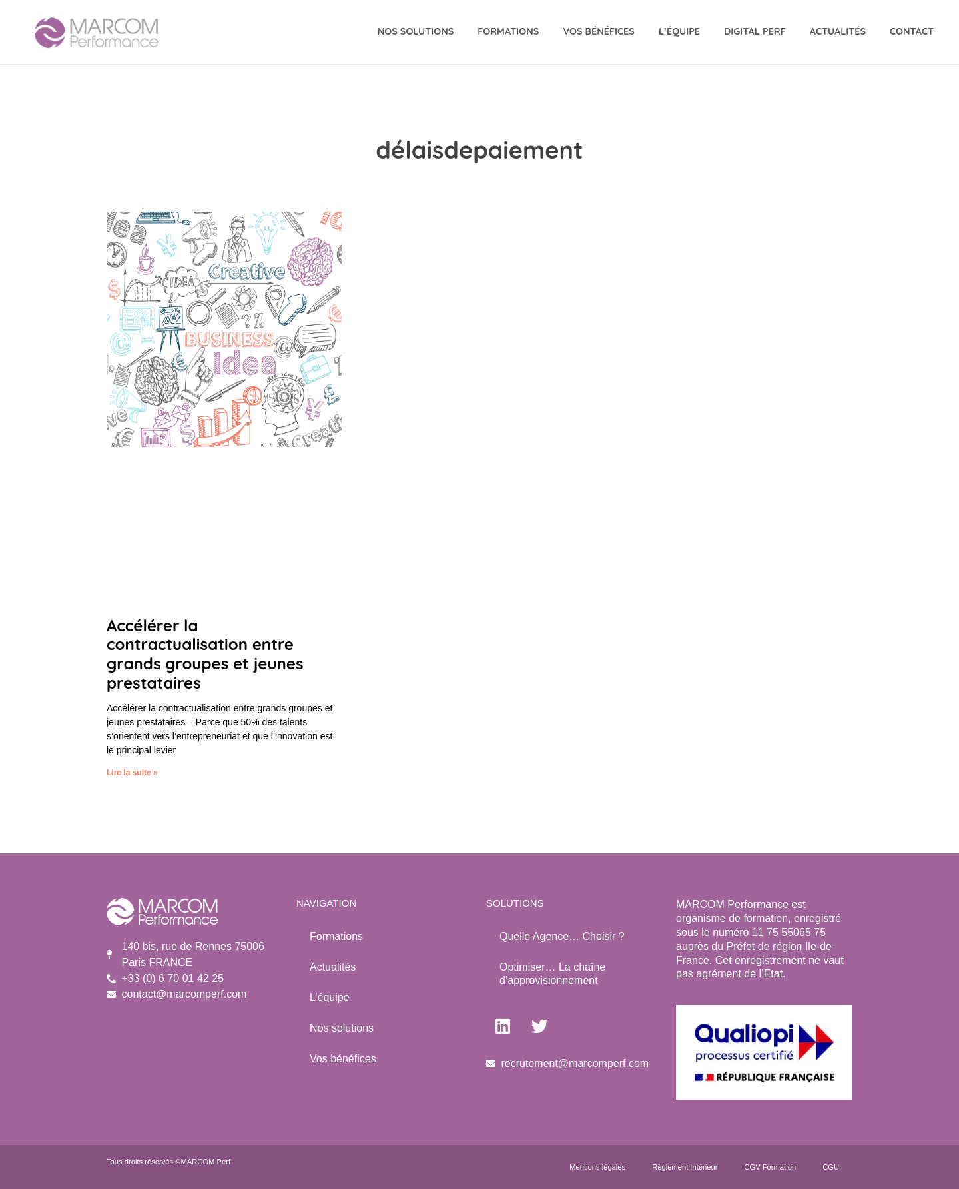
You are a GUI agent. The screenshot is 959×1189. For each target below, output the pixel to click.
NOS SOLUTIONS (416, 31)
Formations (508, 31)
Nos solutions (342, 1028)
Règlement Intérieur (684, 1167)
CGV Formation (770, 1167)
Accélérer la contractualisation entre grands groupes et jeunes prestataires (205, 654)
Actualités (838, 31)
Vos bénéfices (343, 1058)
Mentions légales (597, 1167)
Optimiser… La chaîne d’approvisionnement (552, 973)
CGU (830, 1167)
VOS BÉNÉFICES (599, 31)
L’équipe (679, 31)
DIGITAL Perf (755, 31)
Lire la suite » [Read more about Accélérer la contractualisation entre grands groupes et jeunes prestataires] (132, 772)
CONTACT (912, 31)
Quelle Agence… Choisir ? (562, 936)
